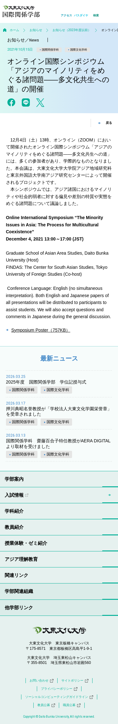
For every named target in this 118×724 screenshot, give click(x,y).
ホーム (14, 30)
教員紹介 (14, 527)
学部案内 (14, 479)
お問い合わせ (41, 681)
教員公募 (46, 705)
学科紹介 (14, 511)
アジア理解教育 (21, 559)
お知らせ (36, 30)
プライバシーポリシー (59, 689)
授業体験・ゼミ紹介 (26, 543)
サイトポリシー (74, 681)
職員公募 (72, 705)
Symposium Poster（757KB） (40, 330)
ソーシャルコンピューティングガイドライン (59, 697)
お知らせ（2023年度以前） (72, 30)
